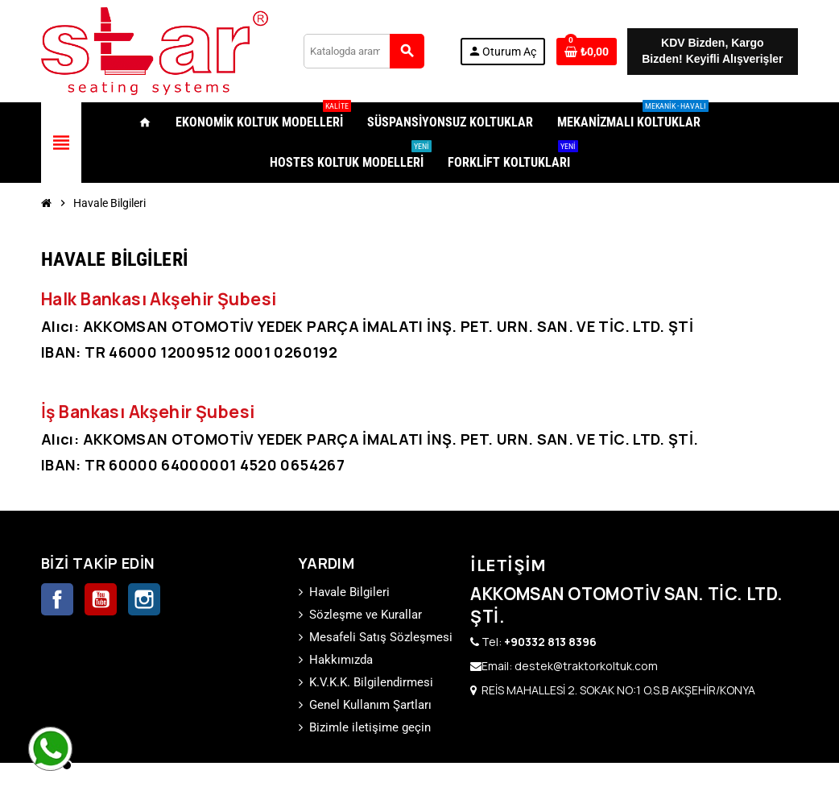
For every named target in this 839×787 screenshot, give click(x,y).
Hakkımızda (341, 659)
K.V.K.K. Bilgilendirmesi (371, 682)
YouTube (101, 599)
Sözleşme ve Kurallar (365, 614)
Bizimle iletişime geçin (370, 727)
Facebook (57, 599)
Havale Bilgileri (349, 592)
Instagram (144, 599)
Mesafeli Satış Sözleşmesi (381, 637)
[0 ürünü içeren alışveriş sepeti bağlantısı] (586, 51)
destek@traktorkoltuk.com (586, 665)
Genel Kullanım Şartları (370, 705)
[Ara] (364, 51)
